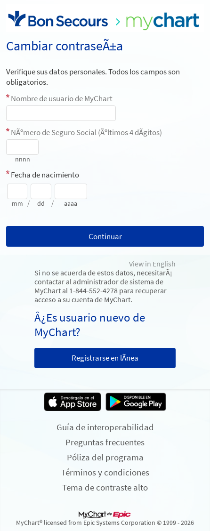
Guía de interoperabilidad (105, 427)
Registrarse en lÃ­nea (105, 358)
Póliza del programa (105, 457)
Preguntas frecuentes (105, 442)
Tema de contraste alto (105, 487)
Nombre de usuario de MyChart (62, 98)
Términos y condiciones (105, 472)
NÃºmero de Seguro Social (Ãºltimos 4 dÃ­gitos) (86, 132)
